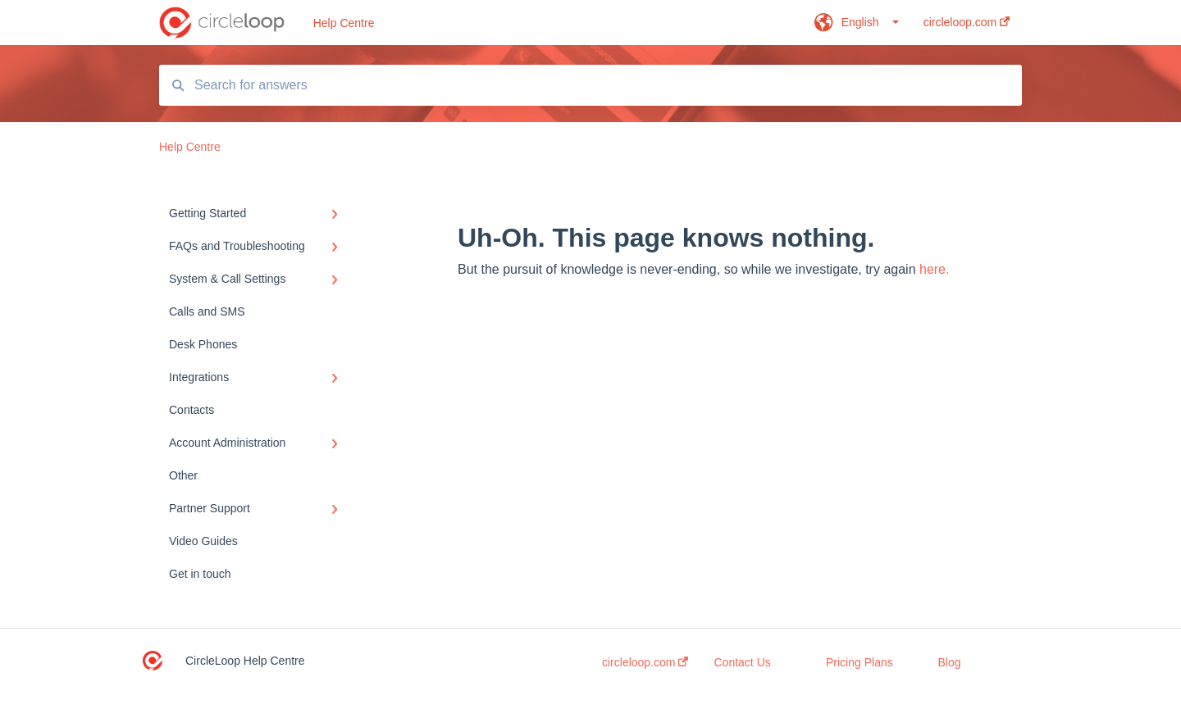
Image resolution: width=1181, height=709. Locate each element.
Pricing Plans (859, 662)
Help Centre (344, 23)
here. (934, 269)
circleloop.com (645, 662)
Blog (949, 662)
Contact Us (742, 662)
